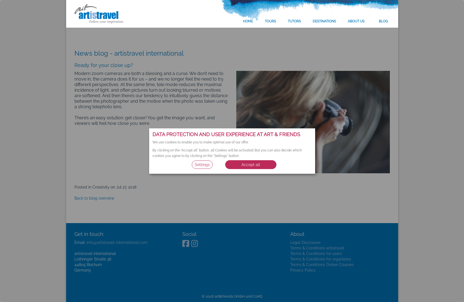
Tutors (294, 21)
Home (248, 21)
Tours (270, 21)
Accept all (251, 164)
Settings (202, 164)
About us (356, 21)
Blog (383, 21)
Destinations (324, 21)
